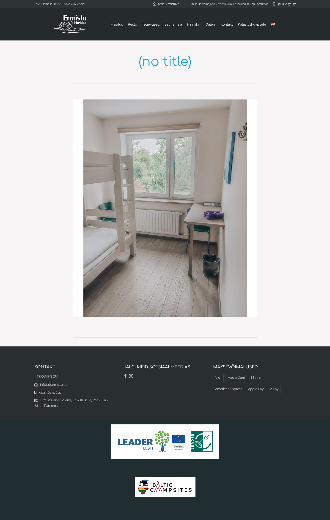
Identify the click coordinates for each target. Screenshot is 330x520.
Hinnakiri (194, 24)
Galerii (210, 24)
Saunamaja (173, 24)
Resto (132, 24)
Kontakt (226, 24)
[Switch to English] (273, 24)
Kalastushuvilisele (252, 24)
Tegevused (151, 24)
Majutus (116, 24)
